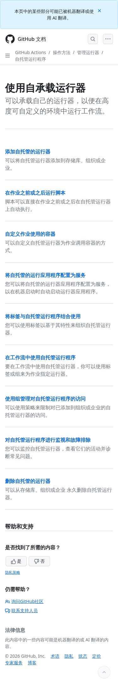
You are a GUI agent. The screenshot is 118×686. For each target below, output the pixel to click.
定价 (96, 656)
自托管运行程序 (30, 59)
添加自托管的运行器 (27, 151)
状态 (82, 656)
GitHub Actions (30, 52)
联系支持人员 (21, 610)
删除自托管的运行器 (27, 481)
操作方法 (61, 52)
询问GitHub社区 (24, 601)
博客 (32, 663)
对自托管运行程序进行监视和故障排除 (48, 439)
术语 (55, 656)
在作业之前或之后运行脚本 (35, 192)
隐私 (69, 656)
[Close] (100, 10)
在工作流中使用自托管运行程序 (40, 357)
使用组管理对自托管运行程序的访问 (45, 398)
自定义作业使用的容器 (30, 233)
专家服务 (14, 663)
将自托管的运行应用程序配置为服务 (45, 275)
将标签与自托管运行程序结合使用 (43, 316)
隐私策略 (12, 572)
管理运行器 (88, 52)
